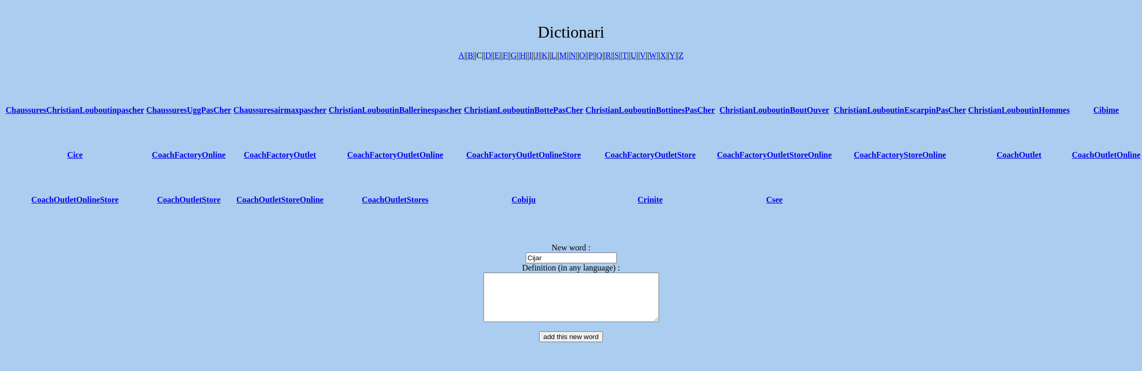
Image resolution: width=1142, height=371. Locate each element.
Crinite (650, 199)
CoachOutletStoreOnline (279, 199)
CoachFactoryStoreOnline (900, 154)
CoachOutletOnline (1106, 154)
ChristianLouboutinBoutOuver (774, 110)
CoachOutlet (1018, 154)
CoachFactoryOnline (189, 154)
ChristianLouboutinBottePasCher (523, 110)
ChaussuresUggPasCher (188, 110)
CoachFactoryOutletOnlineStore (523, 154)
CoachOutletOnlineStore (74, 199)
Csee (774, 199)
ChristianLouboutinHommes (1018, 110)
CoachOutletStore (188, 199)
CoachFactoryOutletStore (650, 154)
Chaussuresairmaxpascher (279, 110)
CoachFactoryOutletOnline (395, 154)
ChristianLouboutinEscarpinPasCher (900, 110)
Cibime (1106, 110)
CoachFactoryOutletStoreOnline (774, 154)
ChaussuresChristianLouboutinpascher (75, 110)
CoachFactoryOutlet (280, 154)
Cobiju (523, 199)
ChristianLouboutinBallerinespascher (395, 110)
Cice (74, 154)
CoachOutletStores (395, 199)
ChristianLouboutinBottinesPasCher (650, 110)
